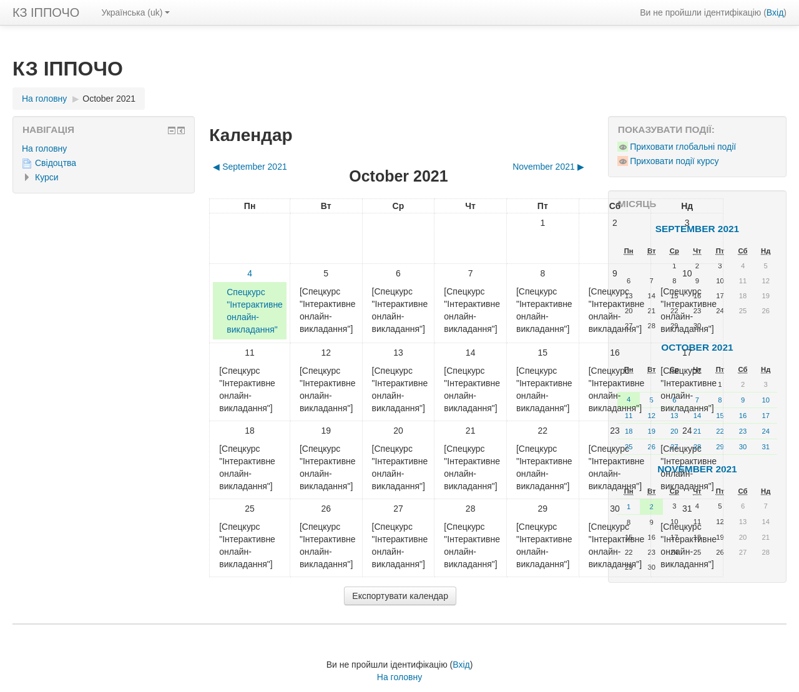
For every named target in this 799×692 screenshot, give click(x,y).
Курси (47, 177)
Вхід (775, 12)
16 (743, 415)
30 (743, 447)
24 (765, 431)
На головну (44, 149)
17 (765, 415)
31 (765, 447)
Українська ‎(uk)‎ (135, 12)
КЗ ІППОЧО (45, 12)
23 (743, 431)
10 (765, 400)
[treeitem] (103, 148)
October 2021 (108, 99)
